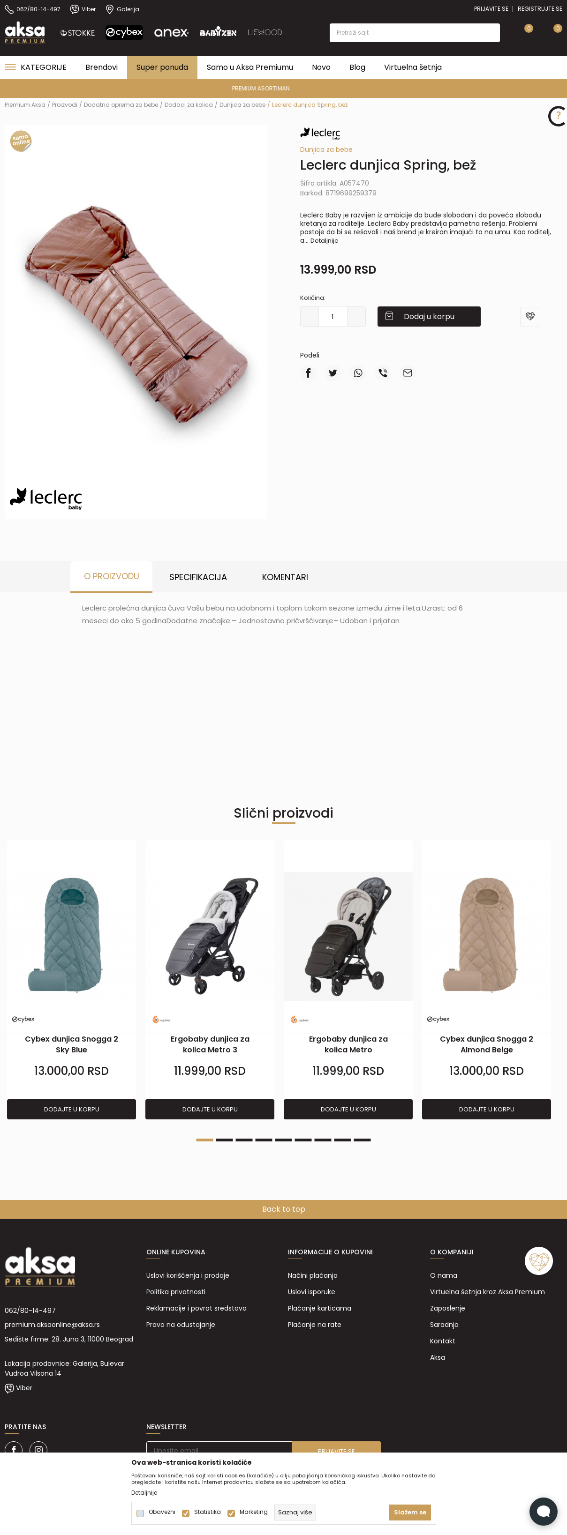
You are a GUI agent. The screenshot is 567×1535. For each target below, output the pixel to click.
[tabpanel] (71, 980)
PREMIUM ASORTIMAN (282, 88)
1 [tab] (205, 1140)
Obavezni (162, 1512)
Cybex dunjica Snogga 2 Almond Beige (486, 1044)
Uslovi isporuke (311, 1292)
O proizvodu (111, 576)
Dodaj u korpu (429, 316)
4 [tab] (264, 1140)
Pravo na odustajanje (180, 1324)
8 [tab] (342, 1140)
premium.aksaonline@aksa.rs (52, 1324)
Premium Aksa (25, 105)
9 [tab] (362, 1140)
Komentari (285, 577)
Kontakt (442, 1341)
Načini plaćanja (313, 1275)
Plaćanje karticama (319, 1308)
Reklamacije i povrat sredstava (196, 1308)
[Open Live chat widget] (543, 1512)
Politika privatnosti (175, 1292)
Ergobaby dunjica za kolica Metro (348, 1044)
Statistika (207, 1512)
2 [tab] (224, 1140)
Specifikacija (198, 577)
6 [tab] (303, 1140)
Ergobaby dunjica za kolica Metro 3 (210, 1044)
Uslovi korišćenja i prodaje (187, 1275)
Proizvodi (64, 105)
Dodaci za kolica (189, 105)
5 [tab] (283, 1140)
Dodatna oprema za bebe (121, 105)
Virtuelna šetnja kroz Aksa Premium (487, 1292)
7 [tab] (323, 1140)
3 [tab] (244, 1140)
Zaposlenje (447, 1308)
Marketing (254, 1512)
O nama (443, 1275)
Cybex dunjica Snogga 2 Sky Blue (71, 1044)
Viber (24, 1388)
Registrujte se (540, 9)
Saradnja (444, 1324)
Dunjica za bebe (242, 105)
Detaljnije (324, 240)
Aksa (437, 1357)
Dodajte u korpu (71, 1109)
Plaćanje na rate (314, 1324)
